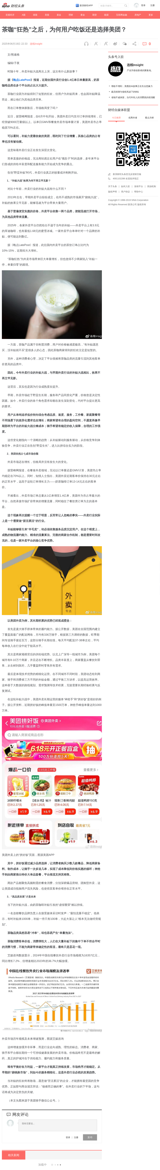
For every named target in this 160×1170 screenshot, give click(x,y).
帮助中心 (138, 191)
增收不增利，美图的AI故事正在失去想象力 (132, 86)
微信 (124, 44)
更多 (151, 15)
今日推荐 (116, 117)
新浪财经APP (86, 5)
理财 (71, 15)
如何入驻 (125, 186)
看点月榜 (149, 117)
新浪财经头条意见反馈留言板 (127, 174)
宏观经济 (10, 15)
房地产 (138, 15)
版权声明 (112, 191)
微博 (114, 44)
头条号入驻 (116, 57)
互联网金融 (121, 15)
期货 (94, 15)
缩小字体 (95, 44)
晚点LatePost (22, 79)
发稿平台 (138, 186)
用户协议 (125, 191)
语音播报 (86, 44)
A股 (23, 15)
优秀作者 (132, 117)
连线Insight (36, 43)
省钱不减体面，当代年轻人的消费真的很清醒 (133, 97)
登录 (68, 1137)
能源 (106, 15)
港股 (35, 15)
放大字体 (105, 44)
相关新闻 (13, 1155)
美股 (47, 15)
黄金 (82, 15)
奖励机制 (151, 186)
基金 (59, 15)
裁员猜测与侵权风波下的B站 (125, 92)
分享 (133, 44)
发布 (90, 1137)
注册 (152, 5)
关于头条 (112, 186)
